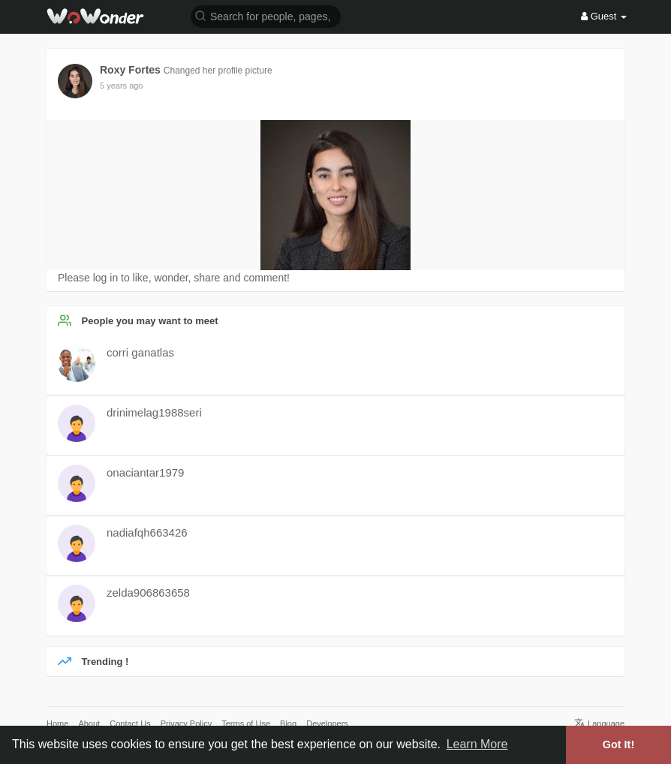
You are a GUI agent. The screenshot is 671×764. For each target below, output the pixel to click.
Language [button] (599, 723)
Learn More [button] (477, 744)
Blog (288, 723)
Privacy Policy (186, 723)
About (89, 723)
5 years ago (121, 85)
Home (57, 723)
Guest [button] (604, 16)
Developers (327, 723)
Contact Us (130, 723)
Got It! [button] (618, 744)
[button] (265, 15)
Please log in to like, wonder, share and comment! (174, 278)
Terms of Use (245, 723)
